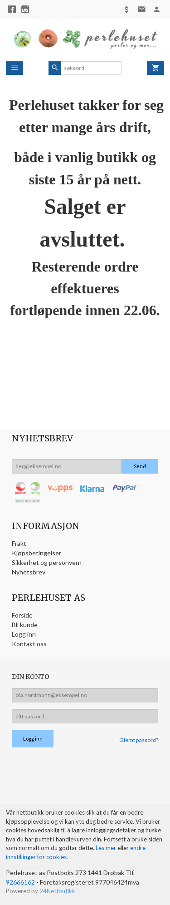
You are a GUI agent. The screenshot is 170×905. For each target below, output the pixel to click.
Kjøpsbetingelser (36, 553)
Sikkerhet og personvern (47, 562)
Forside (22, 615)
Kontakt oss (29, 644)
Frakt (19, 543)
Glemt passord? (138, 740)
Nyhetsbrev (28, 572)
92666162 (20, 882)
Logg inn (24, 634)
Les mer (106, 847)
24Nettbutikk (57, 891)
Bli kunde (25, 624)
